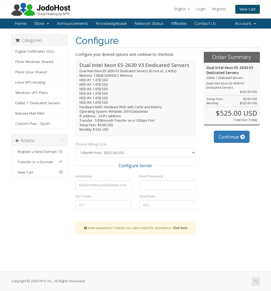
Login (201, 8)
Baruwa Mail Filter (30, 113)
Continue (231, 137)
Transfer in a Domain (39, 162)
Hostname (83, 176)
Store (41, 23)
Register (219, 8)
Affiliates (179, 23)
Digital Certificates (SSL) (35, 51)
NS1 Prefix (83, 196)
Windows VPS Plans (31, 92)
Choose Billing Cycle (91, 144)
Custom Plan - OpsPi (32, 123)
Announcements (72, 23)
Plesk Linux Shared (31, 72)
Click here (180, 228)
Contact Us (205, 23)
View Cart (248, 9)
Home (20, 23)
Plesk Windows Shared (34, 61)
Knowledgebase (111, 23)
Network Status (149, 23)
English (182, 8)
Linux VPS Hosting (30, 82)
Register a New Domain (39, 151)
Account (245, 23)
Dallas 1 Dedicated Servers (37, 103)
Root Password (151, 176)
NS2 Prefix (147, 196)
